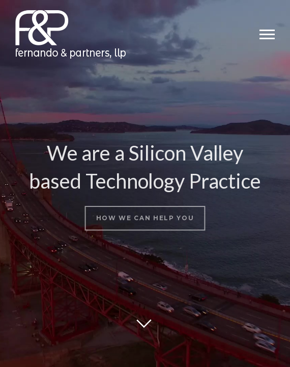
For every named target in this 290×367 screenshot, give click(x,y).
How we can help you (145, 215)
